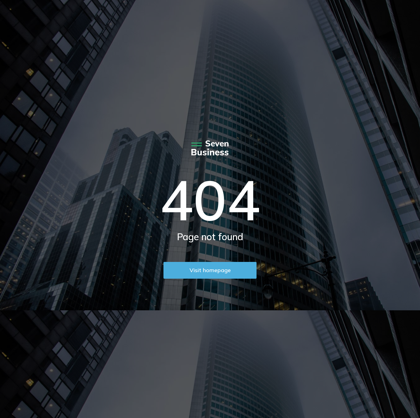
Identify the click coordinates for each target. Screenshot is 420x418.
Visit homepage (210, 270)
